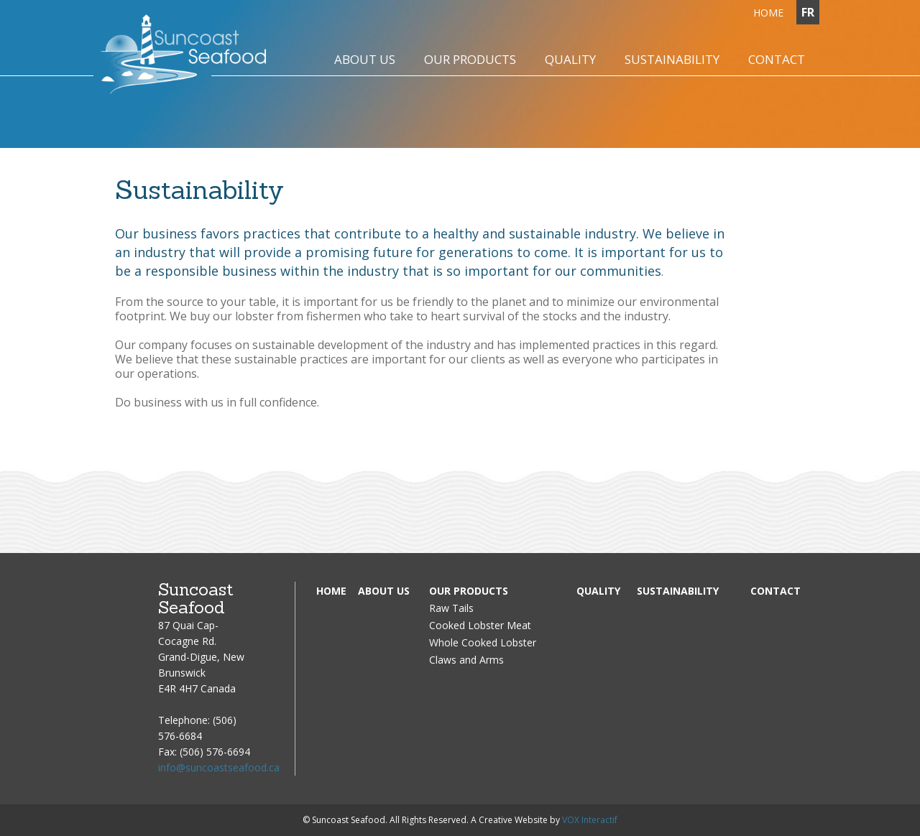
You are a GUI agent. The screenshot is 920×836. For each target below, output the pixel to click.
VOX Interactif (589, 820)
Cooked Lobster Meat (480, 625)
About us (384, 591)
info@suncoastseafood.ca (219, 767)
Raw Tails (451, 608)
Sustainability (678, 591)
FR (807, 12)
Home (331, 591)
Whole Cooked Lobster (482, 642)
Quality (598, 591)
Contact (775, 591)
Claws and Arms (466, 660)
